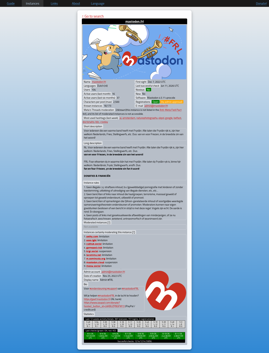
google (169, 118)
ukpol (161, 118)
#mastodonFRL (130, 288)
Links (54, 3)
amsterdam (128, 118)
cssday (104, 121)
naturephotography (146, 118)
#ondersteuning (98, 288)
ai (120, 118)
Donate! (261, 3)
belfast (177, 118)
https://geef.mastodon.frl (97, 299)
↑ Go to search (93, 16)
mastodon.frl (134, 21)
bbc (97, 121)
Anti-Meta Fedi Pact (171, 110)
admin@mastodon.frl (156, 105)
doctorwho (88, 121)
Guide (11, 3)
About (76, 3)
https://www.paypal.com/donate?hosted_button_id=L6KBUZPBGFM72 (104, 304)
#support (112, 288)
